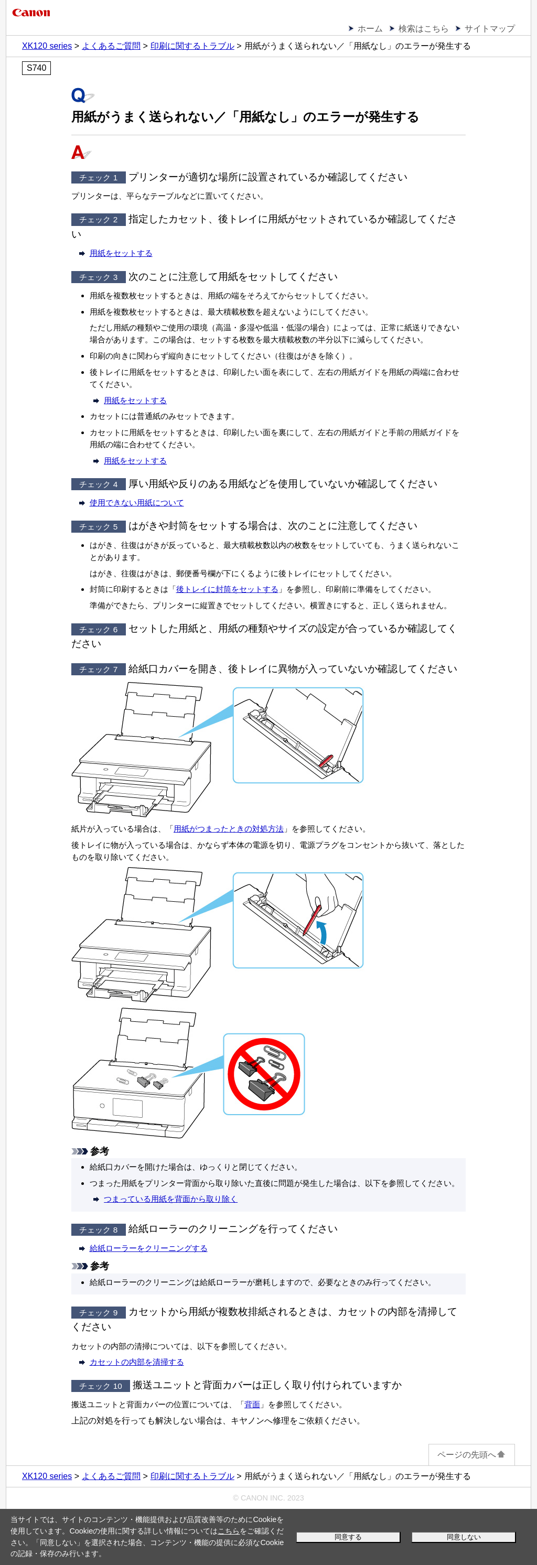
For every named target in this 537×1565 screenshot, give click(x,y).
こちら (229, 1531)
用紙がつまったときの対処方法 (229, 828)
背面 (252, 1404)
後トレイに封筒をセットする (227, 589)
